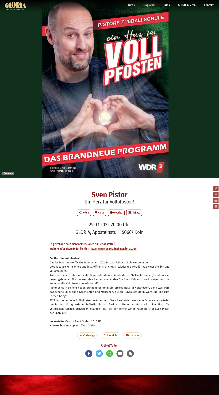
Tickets (134, 212)
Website (116, 212)
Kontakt (208, 4)
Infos (167, 4)
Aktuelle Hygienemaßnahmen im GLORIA (113, 249)
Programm (150, 4)
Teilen (84, 212)
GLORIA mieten (187, 4)
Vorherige (87, 335)
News (133, 4)
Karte (99, 212)
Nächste (132, 335)
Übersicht (110, 335)
